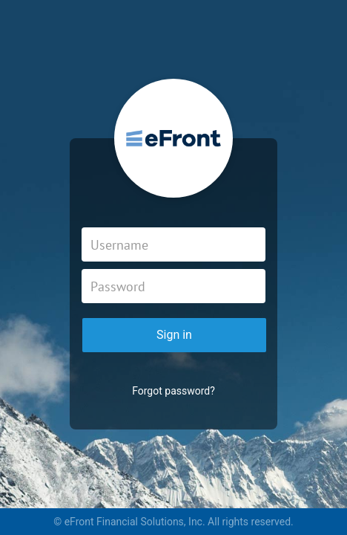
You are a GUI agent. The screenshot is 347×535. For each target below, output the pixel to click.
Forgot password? (173, 391)
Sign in (174, 335)
